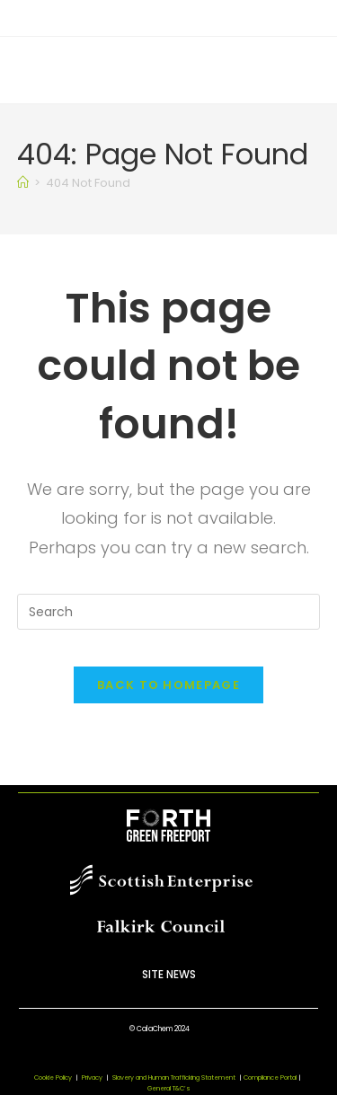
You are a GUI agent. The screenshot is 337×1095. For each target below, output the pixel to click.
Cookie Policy (53, 1077)
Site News (169, 974)
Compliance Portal (270, 1077)
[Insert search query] (169, 612)
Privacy (92, 1077)
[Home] (23, 182)
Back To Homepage (168, 684)
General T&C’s (169, 1088)
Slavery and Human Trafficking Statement (178, 1077)
